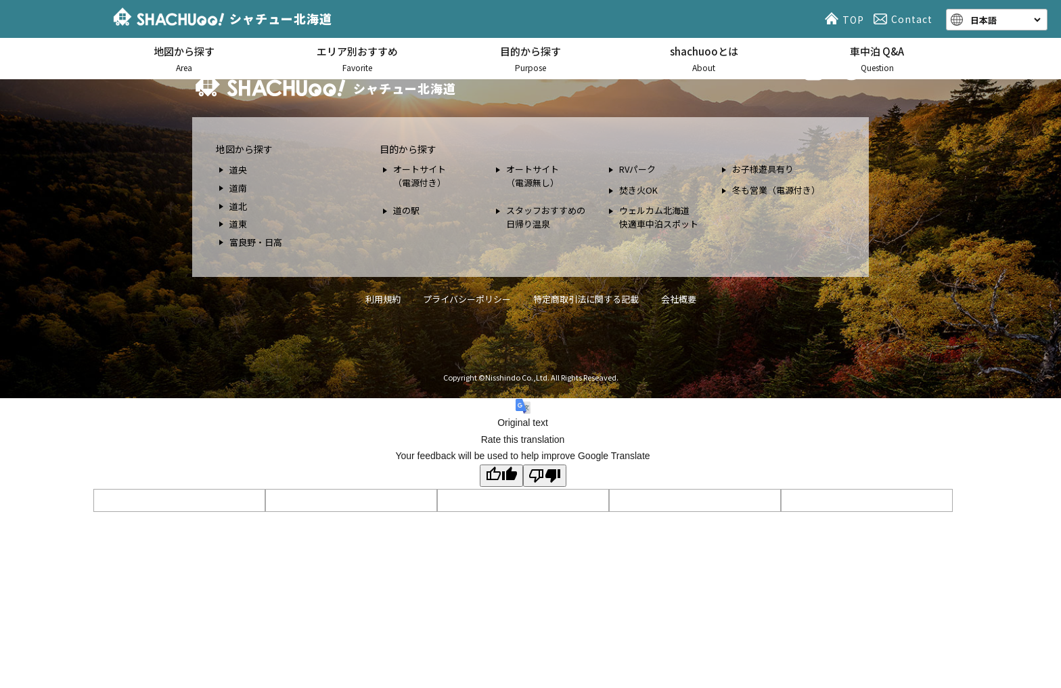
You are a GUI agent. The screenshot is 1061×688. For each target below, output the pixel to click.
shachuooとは (703, 59)
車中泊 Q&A (877, 59)
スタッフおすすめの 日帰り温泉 (545, 217)
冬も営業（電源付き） (776, 190)
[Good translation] (501, 476)
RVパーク (637, 169)
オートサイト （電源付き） (419, 176)
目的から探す (530, 59)
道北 (238, 206)
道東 (238, 223)
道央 (238, 169)
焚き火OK (638, 190)
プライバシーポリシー (467, 299)
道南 (238, 187)
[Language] (1004, 19)
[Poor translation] (544, 476)
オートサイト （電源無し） (532, 176)
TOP (846, 19)
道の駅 (406, 210)
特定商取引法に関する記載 (586, 299)
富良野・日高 (255, 242)
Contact (905, 19)
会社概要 (678, 299)
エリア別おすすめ (357, 59)
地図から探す (184, 59)
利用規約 (383, 299)
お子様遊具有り (763, 169)
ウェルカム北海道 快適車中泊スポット (658, 217)
